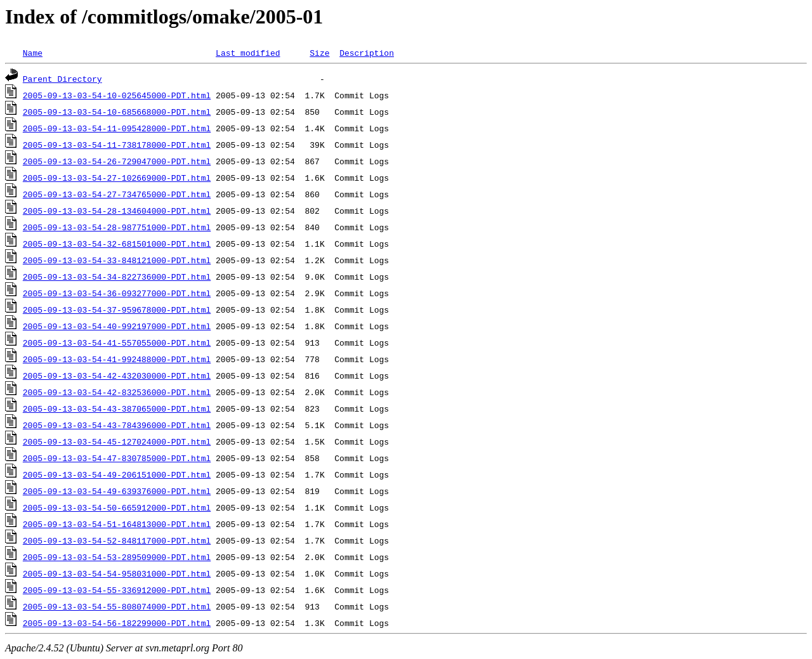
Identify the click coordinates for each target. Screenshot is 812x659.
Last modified (248, 52)
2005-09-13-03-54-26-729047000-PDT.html (117, 161)
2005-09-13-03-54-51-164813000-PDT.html (117, 524)
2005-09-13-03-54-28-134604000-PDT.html (117, 210)
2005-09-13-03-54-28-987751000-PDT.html (117, 227)
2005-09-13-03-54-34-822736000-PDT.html (117, 276)
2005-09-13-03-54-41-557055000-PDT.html (117, 342)
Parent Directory (62, 78)
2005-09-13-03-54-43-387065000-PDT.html (117, 408)
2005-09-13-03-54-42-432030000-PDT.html (117, 375)
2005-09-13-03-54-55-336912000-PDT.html (117, 590)
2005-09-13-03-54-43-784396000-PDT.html (117, 425)
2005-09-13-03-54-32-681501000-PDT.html (117, 243)
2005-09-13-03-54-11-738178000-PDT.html (117, 144)
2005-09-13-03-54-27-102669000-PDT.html (117, 177)
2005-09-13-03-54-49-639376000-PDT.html (117, 491)
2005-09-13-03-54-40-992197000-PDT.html (117, 326)
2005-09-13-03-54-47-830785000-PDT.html (117, 458)
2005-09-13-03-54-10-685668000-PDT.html (117, 111)
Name (33, 52)
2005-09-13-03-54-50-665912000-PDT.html (117, 507)
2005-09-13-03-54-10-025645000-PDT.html (117, 95)
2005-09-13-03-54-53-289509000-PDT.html (117, 557)
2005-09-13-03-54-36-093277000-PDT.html (117, 293)
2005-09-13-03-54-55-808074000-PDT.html (117, 606)
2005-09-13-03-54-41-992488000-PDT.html (117, 359)
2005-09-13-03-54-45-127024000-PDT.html (117, 441)
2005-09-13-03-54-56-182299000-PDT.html (117, 623)
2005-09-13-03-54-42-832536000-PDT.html (117, 392)
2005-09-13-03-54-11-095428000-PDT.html (117, 128)
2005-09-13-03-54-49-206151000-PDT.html (117, 474)
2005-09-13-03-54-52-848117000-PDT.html (117, 540)
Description (366, 52)
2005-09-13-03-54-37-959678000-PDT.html (117, 309)
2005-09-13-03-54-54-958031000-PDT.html (117, 573)
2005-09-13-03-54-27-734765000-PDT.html (117, 194)
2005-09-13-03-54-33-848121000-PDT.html (117, 260)
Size (319, 52)
